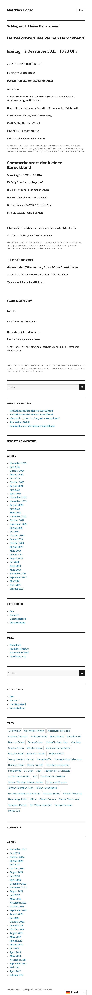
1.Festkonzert (20, 259)
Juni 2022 (15, 508)
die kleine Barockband (70, 145)
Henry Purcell (59, 243)
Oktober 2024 (17, 470)
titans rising (12, 371)
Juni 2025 (15, 467)
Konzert (29, 145)
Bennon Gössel (16, 742)
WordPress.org (18, 656)
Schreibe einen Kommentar (71, 151)
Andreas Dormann (18, 736)
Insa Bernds (14, 771)
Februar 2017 (16, 588)
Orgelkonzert (51, 151)
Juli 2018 (14, 562)
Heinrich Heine (16, 765)
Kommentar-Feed (19, 652)
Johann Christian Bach (53, 776)
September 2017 (18, 577)
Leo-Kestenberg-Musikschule (67, 245)
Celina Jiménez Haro (57, 742)
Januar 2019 (16, 554)
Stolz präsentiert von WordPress (37, 990)
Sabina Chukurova (69, 799)
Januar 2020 (16, 539)
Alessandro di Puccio (59, 731)
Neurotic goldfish (17, 799)
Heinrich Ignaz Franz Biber (72, 365)
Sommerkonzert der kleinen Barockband (32, 426)
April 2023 (15, 493)
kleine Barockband (59, 148)
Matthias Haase (20, 10)
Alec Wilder (14, 731)
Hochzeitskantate (74, 243)
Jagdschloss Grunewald (57, 771)
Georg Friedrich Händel (17, 148)
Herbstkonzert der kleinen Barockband (45, 38)
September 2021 (18, 524)
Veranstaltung (39, 145)
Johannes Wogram (56, 782)
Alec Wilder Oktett (20, 422)
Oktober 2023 (17, 482)
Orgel (41, 151)
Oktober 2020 (17, 535)
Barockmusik (53, 145)
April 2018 (15, 566)
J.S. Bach (28, 771)
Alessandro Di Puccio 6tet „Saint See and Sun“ (34, 418)
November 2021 (18, 516)
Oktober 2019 (17, 543)
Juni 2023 (15, 489)
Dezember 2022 (18, 497)
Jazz (12, 611)
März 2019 (15, 550)
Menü (80, 10)
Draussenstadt (16, 753)
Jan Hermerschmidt (19, 776)
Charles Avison (16, 748)
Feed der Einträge (19, 648)
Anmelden (15, 645)
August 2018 (16, 558)
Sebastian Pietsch (17, 805)
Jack (38, 771)
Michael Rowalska (72, 793)
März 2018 (15, 569)
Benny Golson (35, 742)
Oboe (35, 151)
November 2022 (18, 501)
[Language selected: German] (76, 992)
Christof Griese (35, 748)
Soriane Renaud (28, 248)
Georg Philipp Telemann (39, 148)
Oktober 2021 (17, 520)
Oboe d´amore (47, 799)
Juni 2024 (15, 478)
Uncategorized (18, 618)
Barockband (57, 736)
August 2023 (16, 486)
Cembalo (76, 742)
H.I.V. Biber (47, 243)
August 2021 (16, 528)
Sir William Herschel (41, 805)
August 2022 (16, 505)
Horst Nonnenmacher (58, 765)
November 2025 (18, 463)
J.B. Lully (10, 245)
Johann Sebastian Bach (25, 245)
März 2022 (15, 512)
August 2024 (16, 474)
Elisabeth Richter (36, 753)
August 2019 (16, 547)
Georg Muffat (44, 759)
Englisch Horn (56, 753)
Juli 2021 (14, 531)
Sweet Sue (14, 810)
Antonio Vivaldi (39, 736)
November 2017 (18, 573)
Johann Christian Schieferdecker (25, 782)
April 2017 (15, 585)
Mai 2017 (14, 581)
